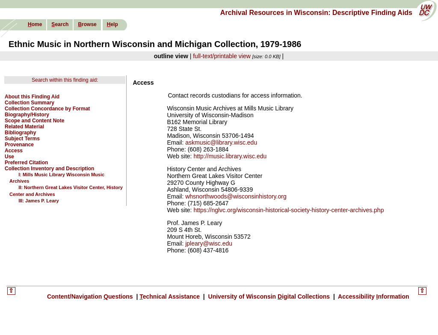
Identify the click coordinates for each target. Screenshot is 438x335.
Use (9, 157)
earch (59, 24)
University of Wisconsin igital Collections (269, 296)
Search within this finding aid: (65, 80)
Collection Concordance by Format (47, 109)
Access (14, 151)
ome (35, 24)
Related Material (24, 127)
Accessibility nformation (373, 296)
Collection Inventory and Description (49, 169)
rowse (87, 24)
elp (112, 24)
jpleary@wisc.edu (208, 243)
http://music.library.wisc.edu (229, 156)
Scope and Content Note (34, 121)
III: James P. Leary (38, 200)
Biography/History (27, 115)
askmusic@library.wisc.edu (221, 142)
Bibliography (20, 133)
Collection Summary (29, 103)
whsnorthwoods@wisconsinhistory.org (236, 196)
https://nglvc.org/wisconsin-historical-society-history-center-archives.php (288, 210)
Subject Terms (22, 139)
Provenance (19, 145)
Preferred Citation (26, 163)
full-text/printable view (222, 56)
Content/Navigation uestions (91, 296)
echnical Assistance (170, 296)
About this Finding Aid (32, 97)
